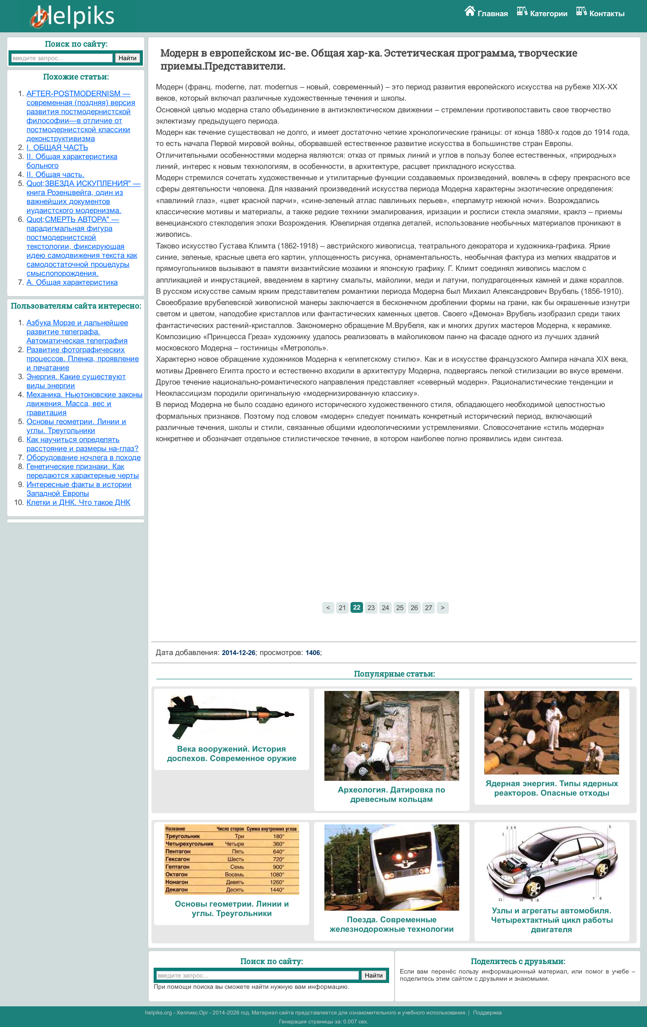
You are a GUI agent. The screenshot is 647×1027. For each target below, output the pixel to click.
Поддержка (487, 1012)
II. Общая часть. (55, 174)
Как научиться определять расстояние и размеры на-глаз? (82, 444)
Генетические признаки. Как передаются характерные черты (83, 471)
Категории (548, 13)
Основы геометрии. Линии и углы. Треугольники (76, 426)
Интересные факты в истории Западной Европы (79, 489)
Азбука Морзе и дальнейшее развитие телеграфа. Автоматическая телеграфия (77, 332)
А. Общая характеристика (72, 282)
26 (414, 607)
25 (399, 607)
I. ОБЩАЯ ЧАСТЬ (57, 147)
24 (385, 607)
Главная (493, 13)
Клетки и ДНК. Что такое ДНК (78, 502)
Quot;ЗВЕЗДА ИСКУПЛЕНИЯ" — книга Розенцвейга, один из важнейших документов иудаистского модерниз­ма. (84, 197)
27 (428, 607)
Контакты (607, 13)
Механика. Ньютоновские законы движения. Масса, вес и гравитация (84, 403)
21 (342, 607)
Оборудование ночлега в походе (84, 457)
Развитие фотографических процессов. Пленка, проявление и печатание (83, 358)
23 (371, 607)
